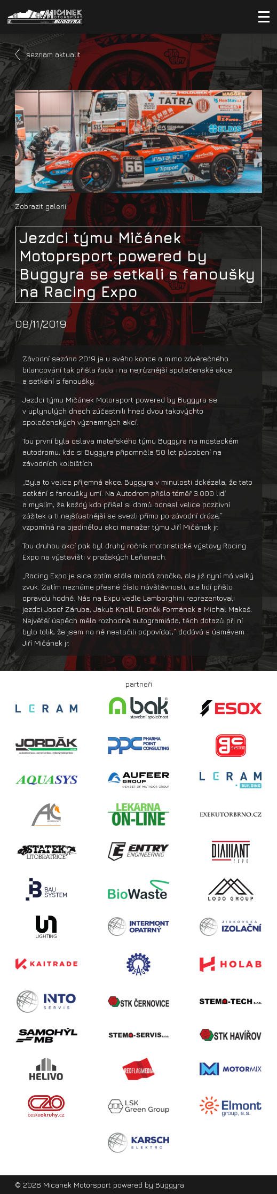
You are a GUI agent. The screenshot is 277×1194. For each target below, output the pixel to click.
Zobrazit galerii (40, 206)
